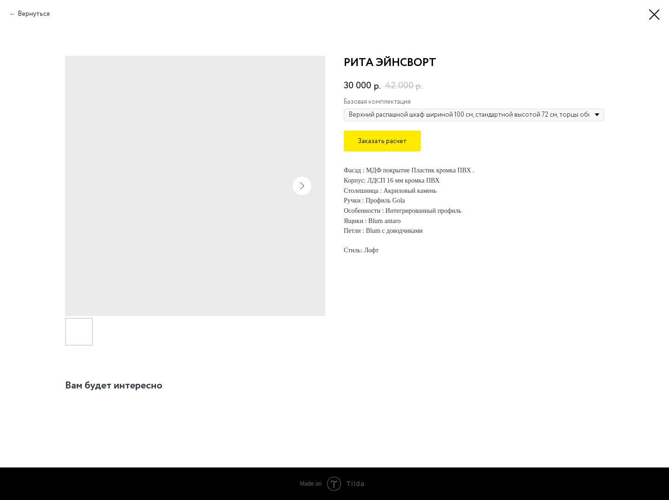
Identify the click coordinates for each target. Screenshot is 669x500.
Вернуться (34, 14)
